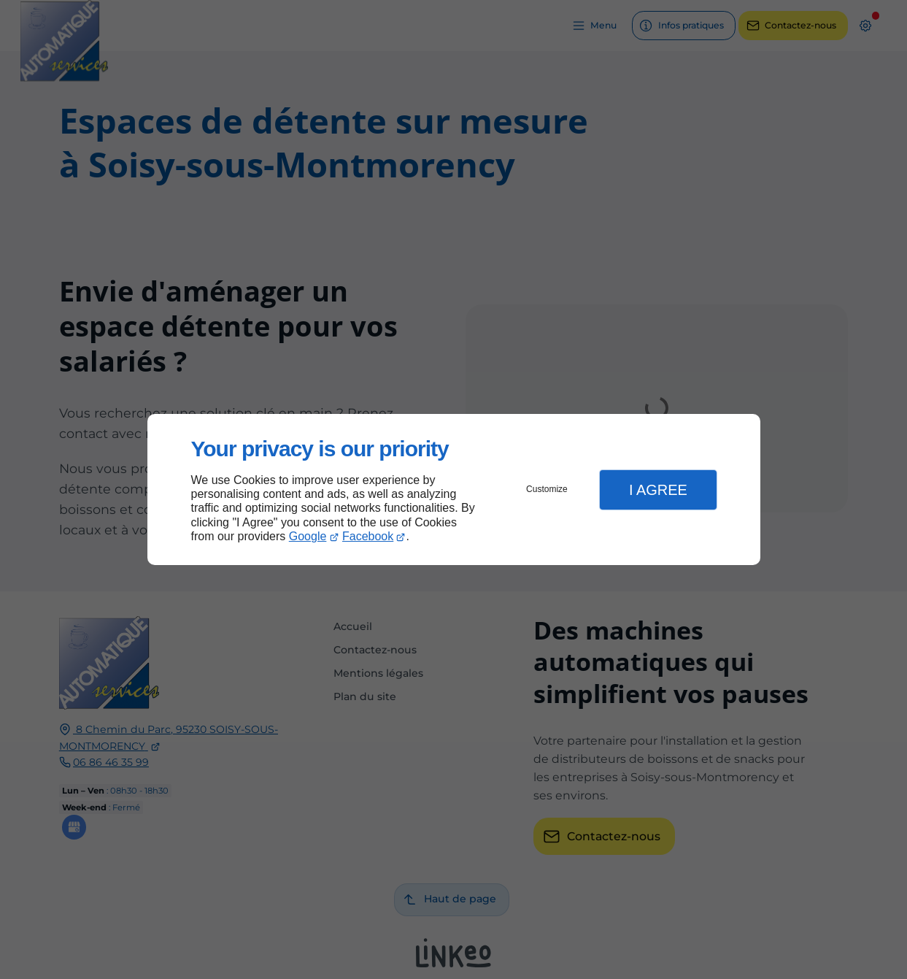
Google (308, 536)
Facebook (367, 536)
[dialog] (453, 489)
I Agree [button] (658, 490)
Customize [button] (547, 489)
